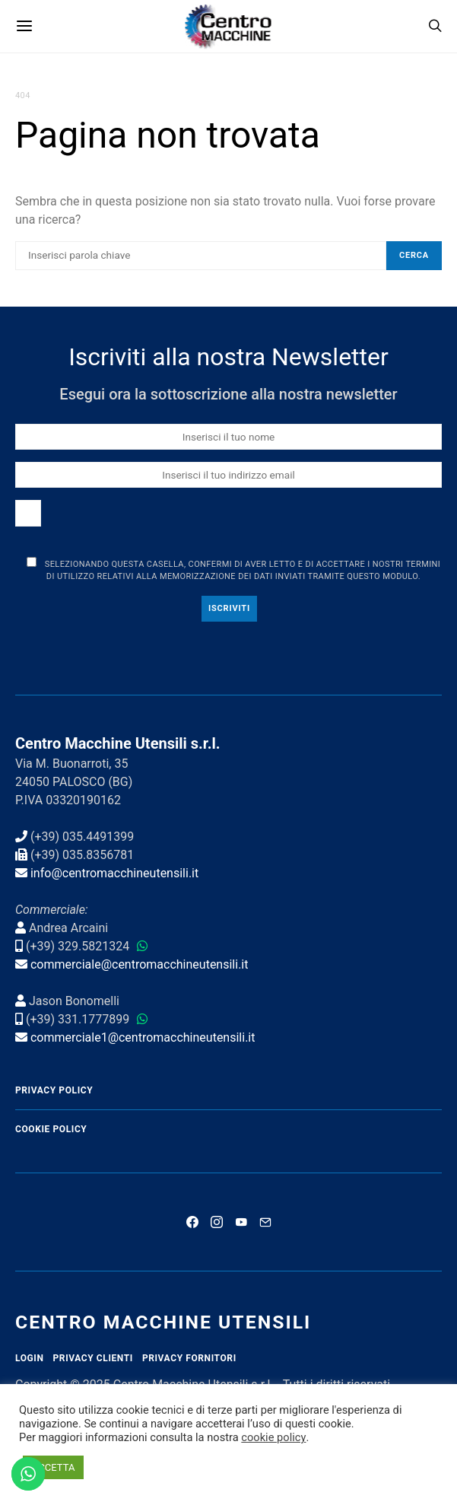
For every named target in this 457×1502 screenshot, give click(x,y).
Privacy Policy (54, 1090)
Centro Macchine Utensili (163, 1322)
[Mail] (265, 1222)
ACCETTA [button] (53, 1467)
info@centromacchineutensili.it (114, 873)
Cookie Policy (51, 1129)
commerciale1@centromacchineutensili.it (142, 1037)
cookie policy (273, 1437)
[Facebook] (192, 1222)
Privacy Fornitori (189, 1358)
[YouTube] (241, 1222)
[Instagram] (216, 1222)
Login (29, 1358)
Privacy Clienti (93, 1358)
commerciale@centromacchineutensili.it (139, 964)
